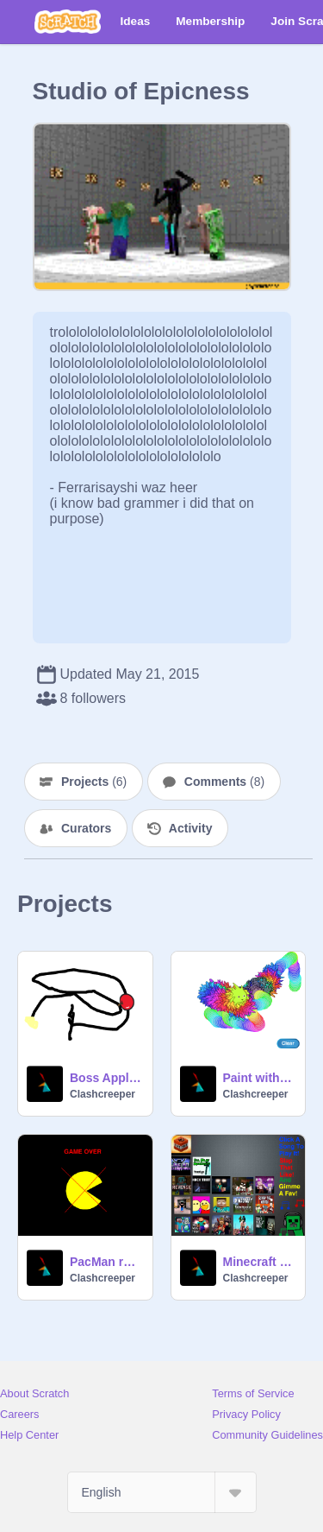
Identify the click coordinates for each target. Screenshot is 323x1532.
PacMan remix (106, 1262)
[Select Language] (162, 1492)
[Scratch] (67, 21)
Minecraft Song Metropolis (259, 1262)
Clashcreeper (102, 1094)
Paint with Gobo (259, 1078)
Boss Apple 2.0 (106, 1078)
